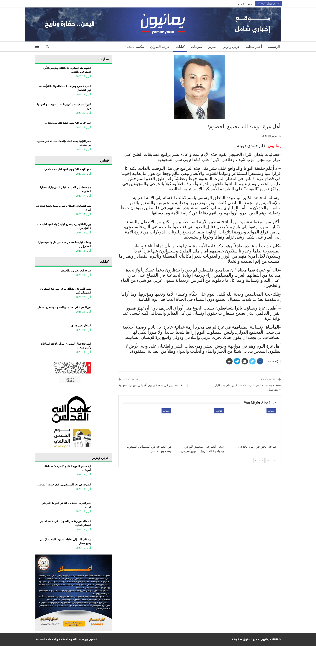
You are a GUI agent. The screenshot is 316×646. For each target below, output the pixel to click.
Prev (271, 460)
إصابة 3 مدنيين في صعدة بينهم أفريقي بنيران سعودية (153, 385)
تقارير (212, 47)
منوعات (196, 47)
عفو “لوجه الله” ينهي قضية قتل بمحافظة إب (67, 122)
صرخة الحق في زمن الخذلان (76, 270)
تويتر (250, 3)
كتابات (180, 47)
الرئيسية (274, 47)
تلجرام (241, 3)
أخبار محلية (254, 47)
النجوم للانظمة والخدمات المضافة (56, 639)
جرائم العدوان (160, 47)
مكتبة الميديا (135, 47)
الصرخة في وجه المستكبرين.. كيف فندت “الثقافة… (63, 484)
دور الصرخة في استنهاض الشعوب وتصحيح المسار (64, 307)
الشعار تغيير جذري (81, 325)
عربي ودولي (231, 47)
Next (259, 460)
